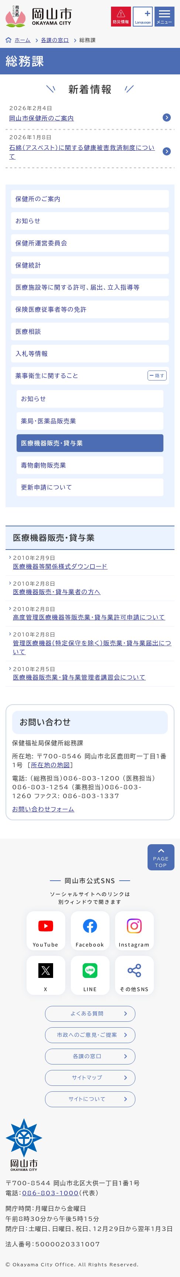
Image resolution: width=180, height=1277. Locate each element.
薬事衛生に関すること (47, 376)
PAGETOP (161, 861)
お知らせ (28, 221)
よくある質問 (87, 1013)
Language (142, 22)
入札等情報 (31, 354)
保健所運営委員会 (41, 243)
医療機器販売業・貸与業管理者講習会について (79, 677)
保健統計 (28, 265)
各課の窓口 (55, 40)
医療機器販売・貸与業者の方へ (57, 592)
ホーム (23, 40)
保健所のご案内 (38, 199)
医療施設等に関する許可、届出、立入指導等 (77, 287)
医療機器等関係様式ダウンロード (60, 566)
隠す (160, 375)
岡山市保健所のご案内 (41, 118)
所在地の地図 (50, 765)
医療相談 (28, 331)
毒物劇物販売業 (43, 465)
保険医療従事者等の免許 (51, 309)
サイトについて (87, 1099)
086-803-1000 (50, 1193)
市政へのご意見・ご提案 (87, 1035)
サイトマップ (87, 1077)
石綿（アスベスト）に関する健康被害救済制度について (82, 152)
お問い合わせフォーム (43, 809)
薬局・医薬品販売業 (48, 421)
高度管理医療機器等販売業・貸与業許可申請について (89, 617)
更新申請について (47, 487)
